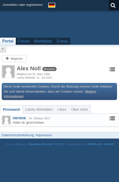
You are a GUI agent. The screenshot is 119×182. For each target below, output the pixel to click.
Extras (62, 41)
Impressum (44, 135)
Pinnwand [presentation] (11, 109)
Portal (7, 41)
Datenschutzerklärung (18, 135)
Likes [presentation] (62, 109)
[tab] (11, 109)
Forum (23, 41)
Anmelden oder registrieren (23, 5)
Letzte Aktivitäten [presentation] (39, 109)
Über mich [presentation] (79, 109)
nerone (19, 118)
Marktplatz (43, 41)
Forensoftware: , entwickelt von (59, 144)
